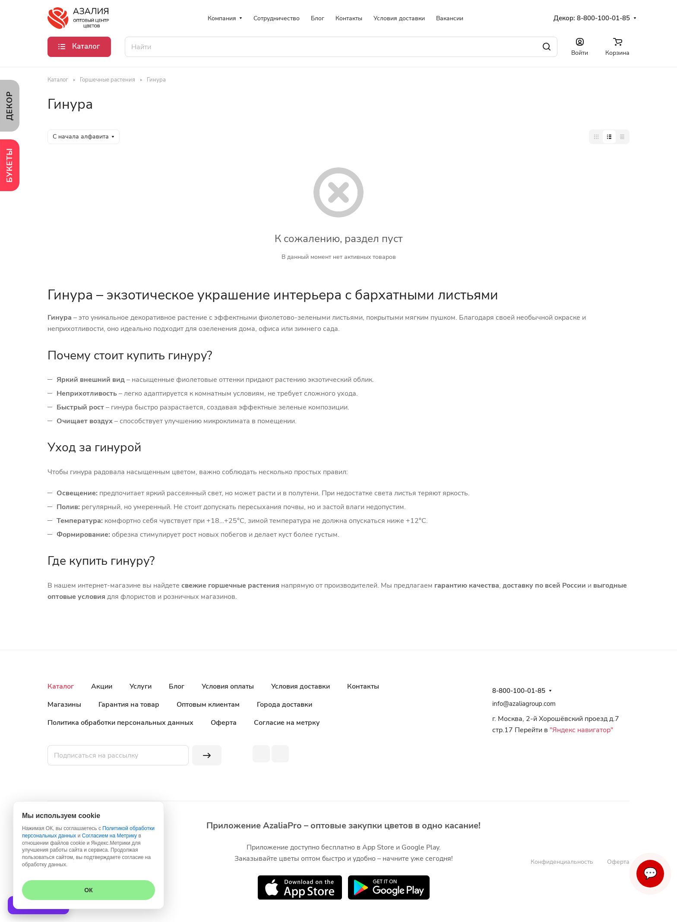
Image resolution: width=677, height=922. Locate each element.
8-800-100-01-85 (603, 18)
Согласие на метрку (287, 722)
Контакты (363, 686)
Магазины (64, 704)
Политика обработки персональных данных (120, 722)
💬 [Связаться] (650, 873)
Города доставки (284, 704)
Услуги (141, 686)
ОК (88, 890)
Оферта (224, 722)
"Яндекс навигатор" (580, 730)
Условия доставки (300, 686)
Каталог (60, 686)
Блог (176, 686)
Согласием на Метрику (109, 836)
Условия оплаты (228, 686)
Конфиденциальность (562, 862)
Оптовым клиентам (208, 704)
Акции (101, 686)
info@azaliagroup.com (524, 703)
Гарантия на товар (128, 704)
